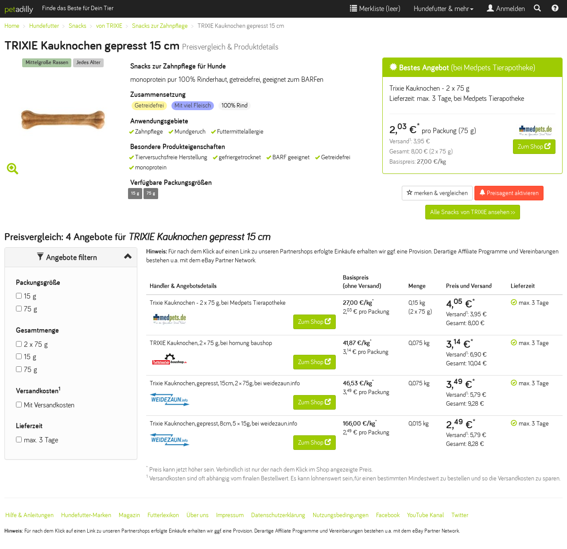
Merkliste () (375, 8)
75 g (30, 309)
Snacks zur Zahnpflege (160, 26)
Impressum (230, 515)
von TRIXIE (109, 26)
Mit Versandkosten (49, 405)
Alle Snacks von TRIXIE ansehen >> (472, 212)
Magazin (129, 515)
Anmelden (506, 8)
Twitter (459, 515)
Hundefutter (44, 26)
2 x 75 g (36, 344)
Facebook (388, 515)
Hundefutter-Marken (86, 515)
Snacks (77, 26)
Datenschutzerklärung (278, 515)
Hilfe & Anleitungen (29, 515)
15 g (30, 296)
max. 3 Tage (41, 440)
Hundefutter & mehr (444, 8)
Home (11, 26)
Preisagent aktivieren (509, 192)
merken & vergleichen (437, 192)
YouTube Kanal (425, 515)
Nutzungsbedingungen (341, 515)
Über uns (197, 515)
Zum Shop (534, 146)
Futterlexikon (163, 515)
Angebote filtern (66, 257)
